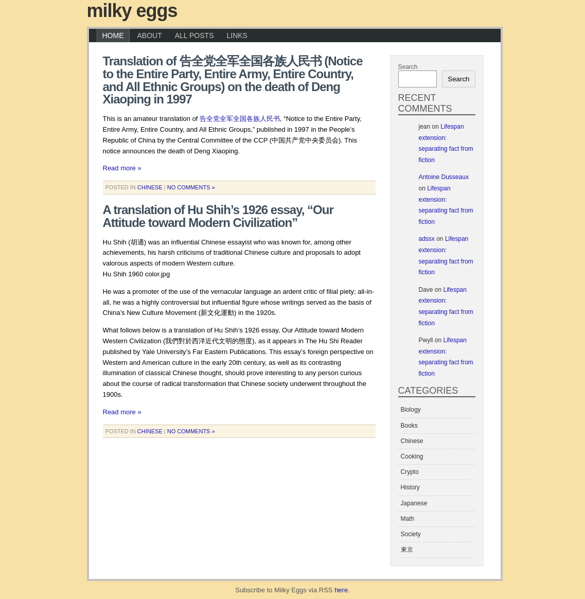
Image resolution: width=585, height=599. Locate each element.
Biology (411, 409)
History (410, 487)
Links (236, 35)
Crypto (410, 471)
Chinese (150, 187)
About (149, 35)
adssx (427, 238)
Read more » (122, 168)
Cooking (412, 456)
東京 (407, 549)
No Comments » (191, 187)
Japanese (414, 503)
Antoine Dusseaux (444, 177)
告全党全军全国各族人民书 (240, 118)
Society (411, 534)
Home (113, 35)
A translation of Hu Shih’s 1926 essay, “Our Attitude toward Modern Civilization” (218, 216)
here (341, 590)
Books (409, 425)
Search (408, 67)
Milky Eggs (132, 10)
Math (408, 518)
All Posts (194, 35)
